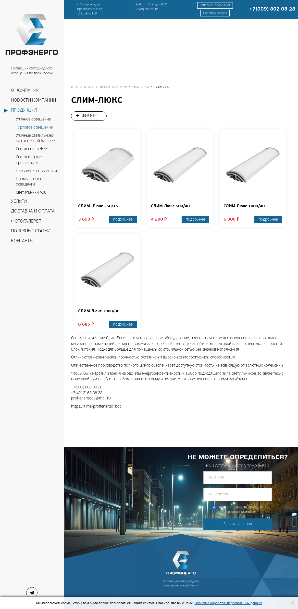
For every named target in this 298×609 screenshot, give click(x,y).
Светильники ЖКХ (32, 149)
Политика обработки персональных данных (228, 603)
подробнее (123, 158)
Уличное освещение (33, 119)
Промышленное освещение (30, 182)
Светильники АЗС (31, 193)
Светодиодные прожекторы (29, 160)
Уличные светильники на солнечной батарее (35, 138)
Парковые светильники (36, 171)
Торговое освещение (34, 128)
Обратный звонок (215, 13)
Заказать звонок (237, 463)
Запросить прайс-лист (215, 5)
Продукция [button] (24, 110)
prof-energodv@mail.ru (127, 584)
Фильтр (89, 54)
